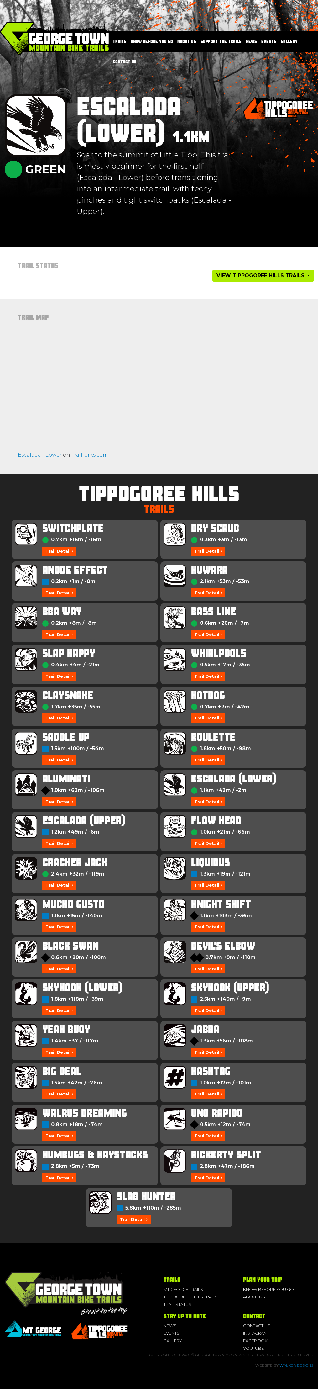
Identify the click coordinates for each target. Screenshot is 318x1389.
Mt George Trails (183, 1289)
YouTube (253, 1348)
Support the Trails (221, 41)
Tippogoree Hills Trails (191, 1296)
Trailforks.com (89, 455)
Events (268, 41)
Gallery (289, 41)
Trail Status (177, 1304)
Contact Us (125, 62)
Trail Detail (59, 551)
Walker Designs (296, 1365)
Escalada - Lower (40, 455)
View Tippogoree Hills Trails (261, 275)
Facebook (255, 1340)
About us (186, 41)
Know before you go (152, 41)
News (251, 41)
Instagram (255, 1333)
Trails (119, 41)
